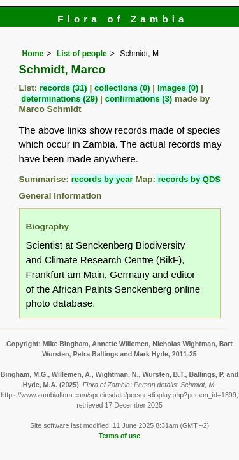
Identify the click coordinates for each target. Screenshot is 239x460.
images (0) (177, 88)
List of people (82, 53)
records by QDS (188, 179)
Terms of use (119, 436)
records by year (102, 179)
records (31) (63, 88)
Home (33, 53)
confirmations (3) (138, 98)
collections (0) (122, 88)
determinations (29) (59, 98)
